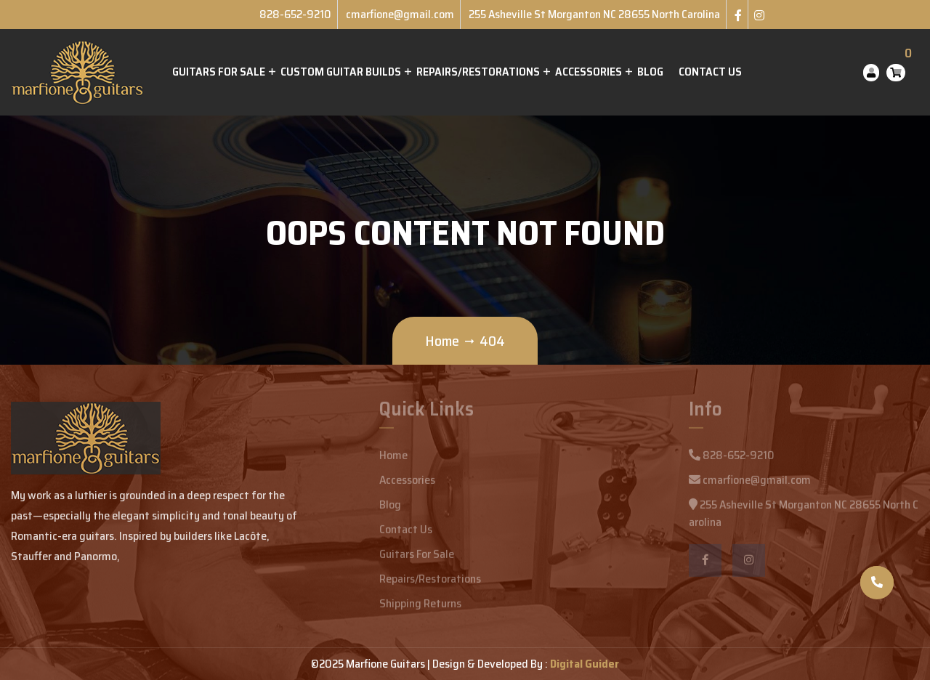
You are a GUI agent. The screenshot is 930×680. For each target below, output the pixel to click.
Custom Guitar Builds (340, 71)
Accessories (588, 71)
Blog (650, 71)
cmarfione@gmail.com (400, 14)
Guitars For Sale (416, 558)
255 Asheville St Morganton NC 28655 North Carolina (594, 14)
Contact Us (710, 71)
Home (442, 340)
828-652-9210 (295, 14)
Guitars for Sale (218, 71)
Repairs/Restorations (478, 71)
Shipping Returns (420, 608)
